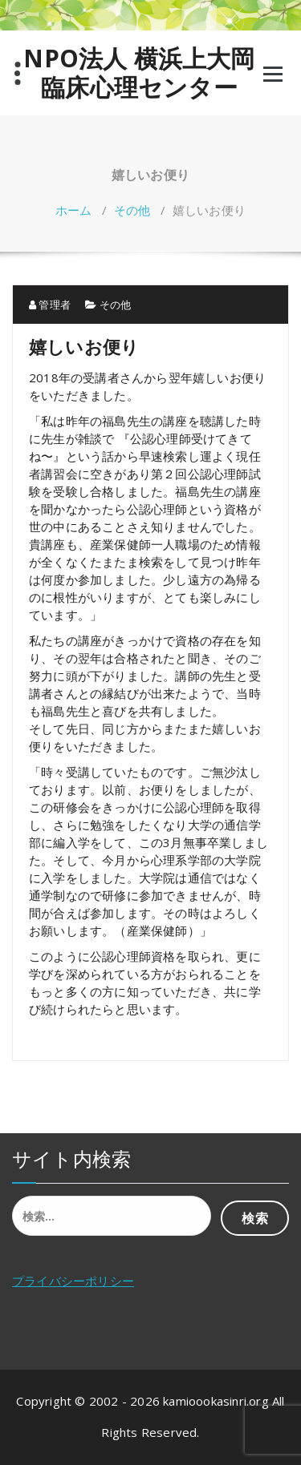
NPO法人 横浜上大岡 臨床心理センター (138, 73)
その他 (132, 210)
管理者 (50, 304)
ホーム (73, 210)
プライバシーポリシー (73, 1281)
